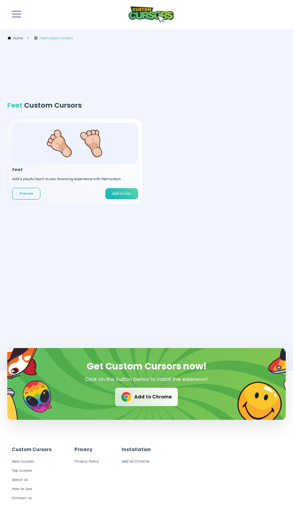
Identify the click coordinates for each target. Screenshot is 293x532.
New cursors (23, 461)
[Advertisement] (146, 71)
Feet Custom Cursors (53, 38)
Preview (26, 193)
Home (15, 38)
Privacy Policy (86, 461)
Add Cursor (121, 193)
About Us (20, 479)
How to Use (22, 488)
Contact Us (22, 497)
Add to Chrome (146, 397)
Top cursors (22, 470)
